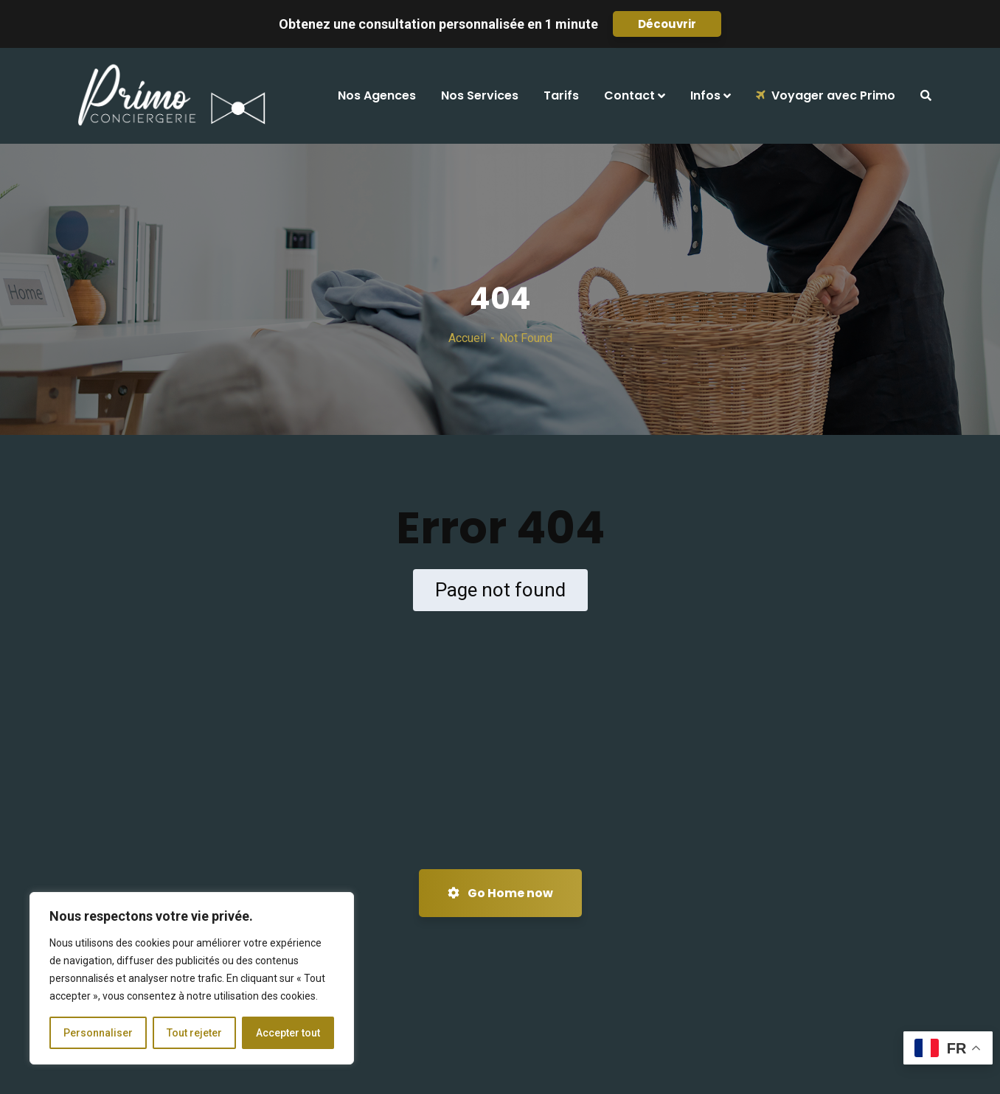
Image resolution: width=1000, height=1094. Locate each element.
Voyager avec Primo (825, 95)
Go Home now (500, 893)
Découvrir (667, 24)
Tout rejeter (194, 1033)
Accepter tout (288, 1033)
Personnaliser (98, 1033)
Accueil (467, 338)
